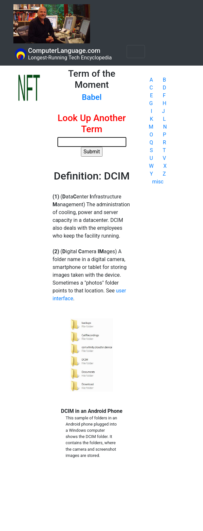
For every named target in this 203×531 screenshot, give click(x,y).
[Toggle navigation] (136, 51)
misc (158, 182)
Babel (92, 97)
